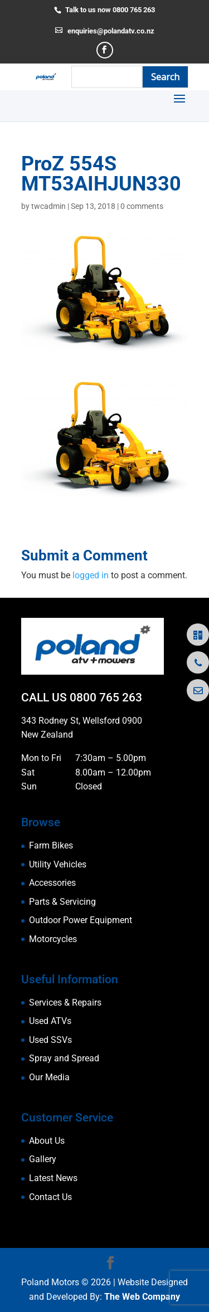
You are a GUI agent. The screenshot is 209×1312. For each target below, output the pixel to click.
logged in (90, 575)
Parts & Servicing (62, 901)
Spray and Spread (64, 1058)
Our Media (49, 1077)
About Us (47, 1140)
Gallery (42, 1159)
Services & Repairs (65, 1002)
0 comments (141, 206)
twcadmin (48, 206)
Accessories (52, 882)
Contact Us (50, 1197)
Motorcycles (53, 939)
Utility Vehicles (57, 864)
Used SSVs (50, 1040)
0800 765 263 (106, 697)
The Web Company (142, 1296)
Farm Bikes (51, 845)
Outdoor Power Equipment (80, 920)
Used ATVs (50, 1021)
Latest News (53, 1178)
